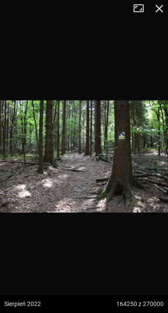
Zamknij (159, 8)
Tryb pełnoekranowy (142, 8)
